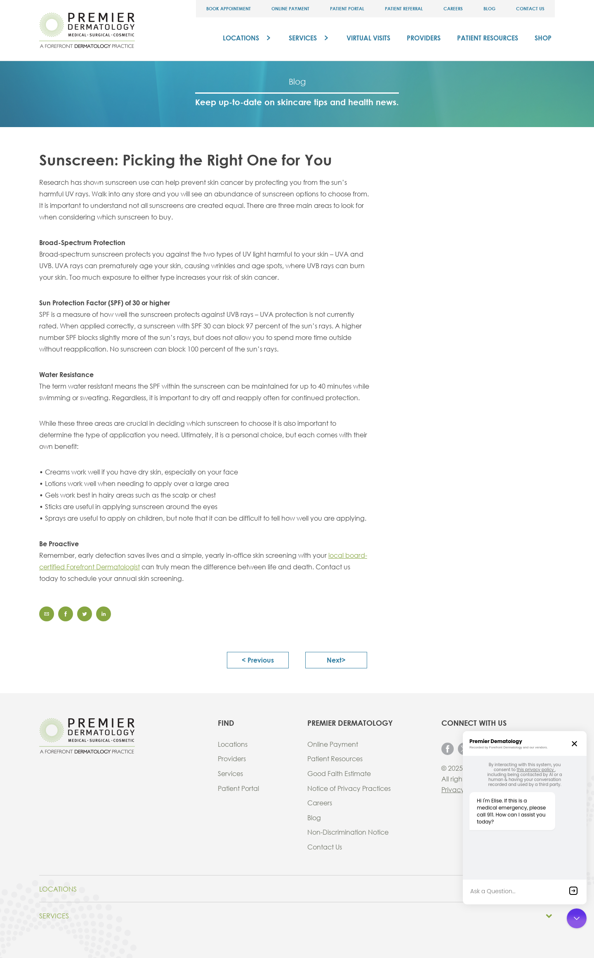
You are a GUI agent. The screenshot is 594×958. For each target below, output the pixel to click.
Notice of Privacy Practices (349, 788)
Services (303, 38)
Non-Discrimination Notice (348, 832)
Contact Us (530, 8)
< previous (258, 660)
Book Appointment (228, 8)
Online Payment (290, 8)
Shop (543, 38)
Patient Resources (487, 38)
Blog (489, 8)
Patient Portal (347, 8)
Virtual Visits (368, 38)
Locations (241, 38)
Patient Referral (404, 8)
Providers (424, 38)
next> (336, 660)
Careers (453, 8)
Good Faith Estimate (339, 773)
